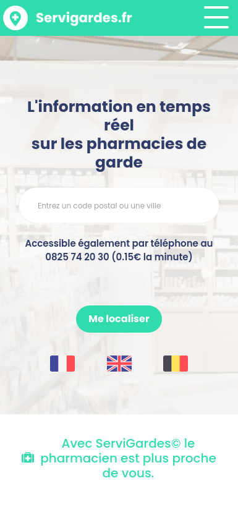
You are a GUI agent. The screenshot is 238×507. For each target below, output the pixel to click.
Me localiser (118, 319)
